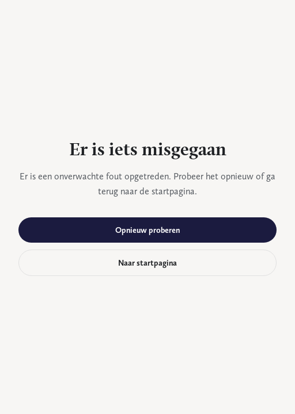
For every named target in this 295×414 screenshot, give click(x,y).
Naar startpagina (147, 262)
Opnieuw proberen (147, 230)
